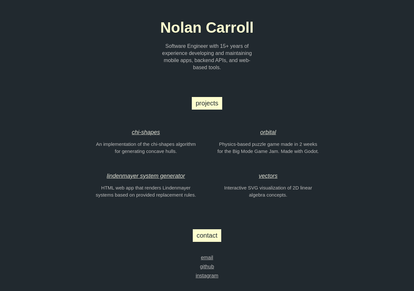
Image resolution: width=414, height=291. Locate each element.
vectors (268, 176)
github (207, 266)
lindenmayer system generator (146, 176)
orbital (268, 132)
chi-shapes (146, 132)
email (207, 257)
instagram (207, 275)
